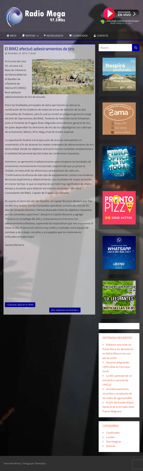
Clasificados (113, 432)
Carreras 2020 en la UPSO (21, 304)
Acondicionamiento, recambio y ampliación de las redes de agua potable (117, 393)
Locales (110, 437)
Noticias (110, 446)
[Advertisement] (49, 280)
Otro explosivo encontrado (64, 309)
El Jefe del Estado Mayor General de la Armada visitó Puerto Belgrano (118, 407)
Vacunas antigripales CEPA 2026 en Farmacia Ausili (116, 367)
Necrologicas (113, 441)
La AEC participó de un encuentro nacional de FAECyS (117, 380)
